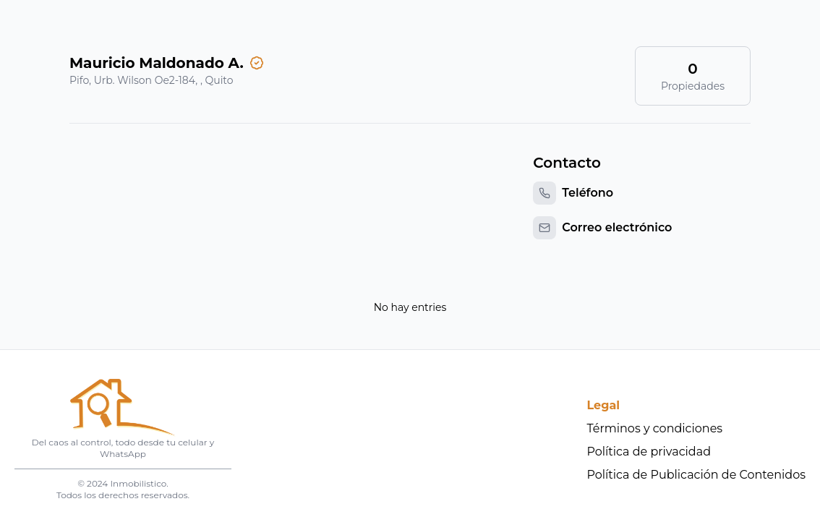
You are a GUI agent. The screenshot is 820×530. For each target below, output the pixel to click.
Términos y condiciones (655, 428)
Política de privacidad (649, 451)
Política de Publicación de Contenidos (696, 475)
